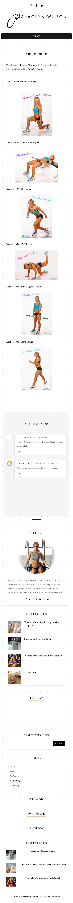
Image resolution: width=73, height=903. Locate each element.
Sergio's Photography (29, 65)
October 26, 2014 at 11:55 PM (46, 464)
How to (13, 771)
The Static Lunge (28, 81)
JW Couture (14, 776)
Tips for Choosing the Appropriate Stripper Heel (43, 864)
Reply (18, 451)
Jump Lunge (27, 342)
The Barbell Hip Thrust (32, 142)
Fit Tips (13, 767)
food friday (14, 785)
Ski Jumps (26, 189)
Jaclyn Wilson (23, 464)
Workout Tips (15, 781)
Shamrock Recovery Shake (43, 851)
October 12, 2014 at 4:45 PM (35, 438)
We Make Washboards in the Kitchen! (43, 878)
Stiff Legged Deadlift (31, 286)
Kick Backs (26, 244)
